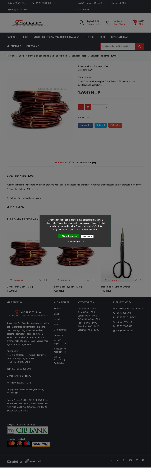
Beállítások (87, 236)
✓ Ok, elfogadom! (68, 236)
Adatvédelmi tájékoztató (75, 241)
